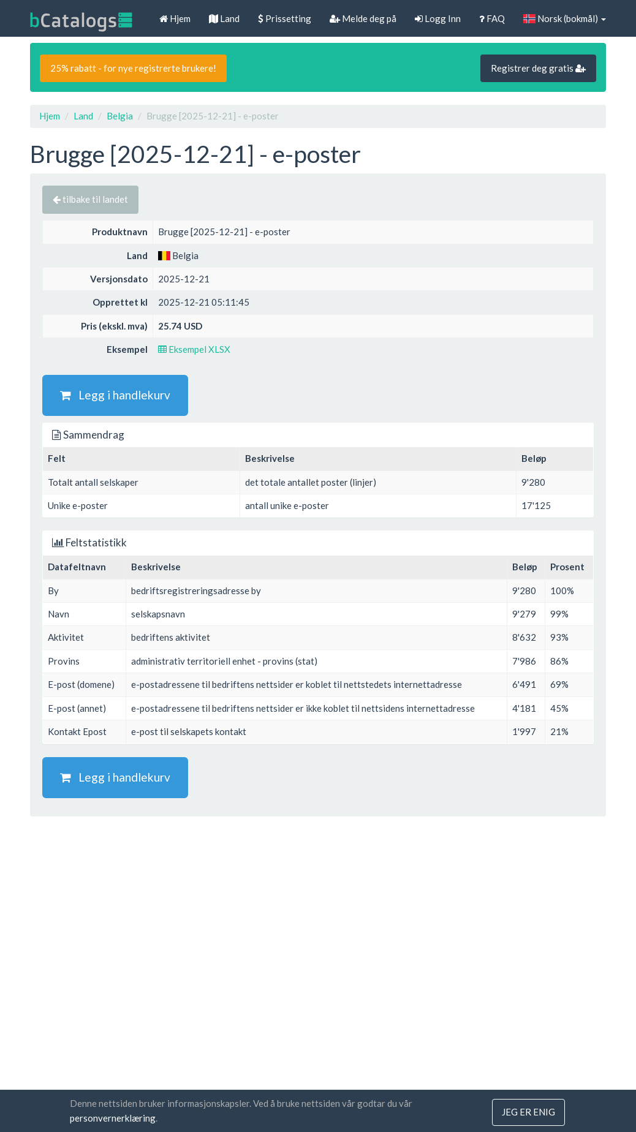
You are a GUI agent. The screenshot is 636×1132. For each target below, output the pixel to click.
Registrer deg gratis (538, 68)
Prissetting (284, 18)
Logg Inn (438, 18)
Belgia (120, 115)
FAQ (492, 18)
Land (224, 18)
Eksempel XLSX (194, 349)
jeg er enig (528, 1112)
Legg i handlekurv (115, 395)
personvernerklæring (113, 1118)
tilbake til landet (90, 199)
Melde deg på (363, 18)
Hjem (175, 18)
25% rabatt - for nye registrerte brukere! (133, 68)
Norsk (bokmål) (564, 18)
